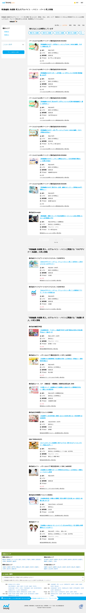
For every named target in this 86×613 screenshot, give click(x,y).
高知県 (17, 595)
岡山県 (13, 593)
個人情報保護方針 (60, 605)
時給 (74, 25)
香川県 (29, 593)
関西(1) (6, 35)
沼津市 (65, 559)
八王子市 (14, 584)
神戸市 (13, 567)
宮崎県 (81, 593)
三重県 (33, 591)
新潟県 (52, 591)
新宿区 (9, 559)
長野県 (75, 591)
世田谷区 (38, 559)
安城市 (50, 561)
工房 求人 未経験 (59, 33)
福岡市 (55, 567)
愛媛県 (9, 595)
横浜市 (4, 559)
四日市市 (75, 559)
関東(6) (6, 32)
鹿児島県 (77, 593)
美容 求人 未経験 (47, 33)
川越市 (13, 588)
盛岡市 (78, 588)
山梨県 (71, 591)
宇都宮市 (39, 588)
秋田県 (82, 588)
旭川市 (68, 567)
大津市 (4, 568)
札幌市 (45, 567)
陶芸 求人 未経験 (34, 33)
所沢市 (17, 588)
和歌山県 (56, 586)
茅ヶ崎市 (26, 586)
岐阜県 (29, 591)
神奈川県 (10, 586)
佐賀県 (60, 593)
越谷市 (14, 561)
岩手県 (74, 588)
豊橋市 (45, 561)
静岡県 (22, 591)
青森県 (70, 588)
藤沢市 (22, 586)
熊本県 (68, 593)
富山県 (56, 591)
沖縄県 (52, 595)
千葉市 (28, 559)
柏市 (32, 588)
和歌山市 (18, 567)
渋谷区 (24, 559)
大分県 (72, 593)
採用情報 (46, 605)
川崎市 (33, 559)
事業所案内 (31, 605)
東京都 (9, 584)
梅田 (55, 584)
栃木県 (35, 588)
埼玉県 (9, 588)
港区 (20, 559)
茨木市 (32, 567)
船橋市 (28, 588)
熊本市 (56, 568)
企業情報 (26, 605)
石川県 (59, 591)
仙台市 (50, 567)
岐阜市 (70, 559)
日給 (79, 25)
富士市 (60, 559)
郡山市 (73, 567)
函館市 (45, 568)
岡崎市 (18, 591)
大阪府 (52, 584)
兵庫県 (65, 584)
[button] (82, 32)
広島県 (9, 593)
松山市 (59, 567)
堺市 (23, 567)
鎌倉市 (30, 586)
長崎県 (64, 593)
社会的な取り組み (39, 605)
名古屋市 (46, 559)
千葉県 (25, 588)
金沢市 (63, 591)
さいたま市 (14, 559)
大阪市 (4, 567)
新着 (70, 25)
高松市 (32, 593)
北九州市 (51, 568)
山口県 (25, 593)
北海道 (52, 588)
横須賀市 (9, 561)
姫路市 (27, 567)
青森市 (78, 567)
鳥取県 (17, 593)
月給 (83, 25)
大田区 (4, 561)
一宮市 (55, 561)
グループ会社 (52, 605)
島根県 (21, 593)
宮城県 (63, 588)
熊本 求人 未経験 (72, 33)
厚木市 (34, 586)
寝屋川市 (14, 568)
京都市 (9, 567)
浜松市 (51, 559)
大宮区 (21, 588)
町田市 (18, 584)
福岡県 (52, 593)
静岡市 (56, 559)
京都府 (76, 584)
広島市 (64, 567)
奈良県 (52, 586)
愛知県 (9, 591)
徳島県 (36, 593)
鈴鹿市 (80, 559)
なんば (61, 584)
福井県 (67, 591)
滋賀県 (80, 584)
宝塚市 (36, 567)
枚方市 (9, 568)
